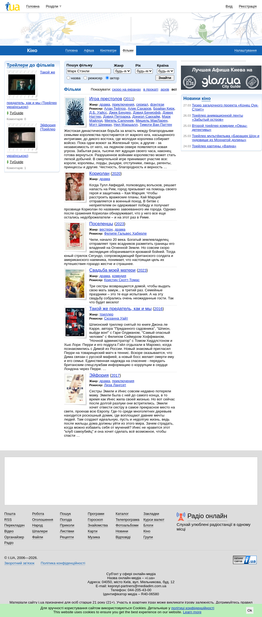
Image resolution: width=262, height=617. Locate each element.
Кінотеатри (108, 50)
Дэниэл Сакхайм (146, 116)
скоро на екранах (126, 89)
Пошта (9, 514)
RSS (8, 520)
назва (74, 78)
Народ (37, 525)
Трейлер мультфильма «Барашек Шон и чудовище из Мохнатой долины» (225, 138)
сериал (142, 104)
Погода (66, 520)
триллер (106, 314)
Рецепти (67, 537)
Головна (32, 6)
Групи (148, 537)
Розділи (52, 6)
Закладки (151, 514)
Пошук (65, 514)
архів (165, 89)
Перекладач (14, 525)
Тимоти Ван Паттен (156, 125)
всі (174, 89)
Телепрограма (128, 520)
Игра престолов (105, 98)
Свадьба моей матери (112, 270)
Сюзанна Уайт (116, 318)
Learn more (192, 612)
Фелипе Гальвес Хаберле (125, 233)
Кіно (146, 531)
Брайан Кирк (163, 108)
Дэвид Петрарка (116, 116)
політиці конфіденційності (192, 608)
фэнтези (157, 104)
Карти (92, 531)
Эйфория (99, 375)
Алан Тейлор (115, 108)
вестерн (106, 229)
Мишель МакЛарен (151, 121)
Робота (38, 514)
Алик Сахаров (139, 108)
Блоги (148, 525)
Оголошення (42, 520)
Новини (122, 531)
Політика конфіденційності (63, 563)
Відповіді (123, 537)
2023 (120, 224)
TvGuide (15, 113)
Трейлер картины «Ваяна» (214, 146)
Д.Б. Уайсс (98, 112)
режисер (92, 78)
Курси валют (153, 520)
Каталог (122, 514)
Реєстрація (248, 6)
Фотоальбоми (127, 525)
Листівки (67, 531)
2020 (116, 173)
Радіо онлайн (207, 515)
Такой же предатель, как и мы (120, 308)
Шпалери (40, 531)
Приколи (67, 525)
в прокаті (150, 89)
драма (104, 104)
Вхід (229, 6)
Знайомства (98, 525)
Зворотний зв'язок (19, 563)
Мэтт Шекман (100, 125)
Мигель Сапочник (119, 121)
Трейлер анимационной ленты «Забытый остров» (217, 117)
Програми (96, 514)
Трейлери (17, 65)
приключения (123, 104)
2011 (129, 99)
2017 (115, 375)
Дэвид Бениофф (147, 112)
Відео (9, 531)
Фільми (128, 50)
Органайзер (14, 537)
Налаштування (245, 50)
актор (112, 78)
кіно (206, 98)
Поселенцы (101, 223)
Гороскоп (95, 520)
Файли (37, 537)
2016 (158, 309)
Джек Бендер (120, 112)
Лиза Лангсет (115, 385)
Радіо (8, 543)
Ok (250, 610)
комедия (119, 276)
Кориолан (99, 173)
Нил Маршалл (126, 125)
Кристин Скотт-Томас (122, 280)
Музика (94, 537)
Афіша (89, 50)
